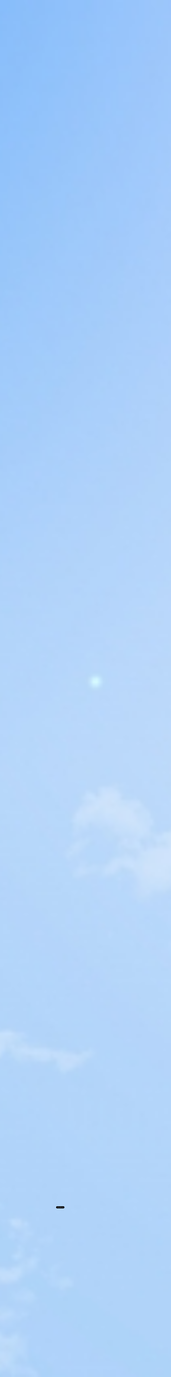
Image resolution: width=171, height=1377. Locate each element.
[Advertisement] (85, 46)
